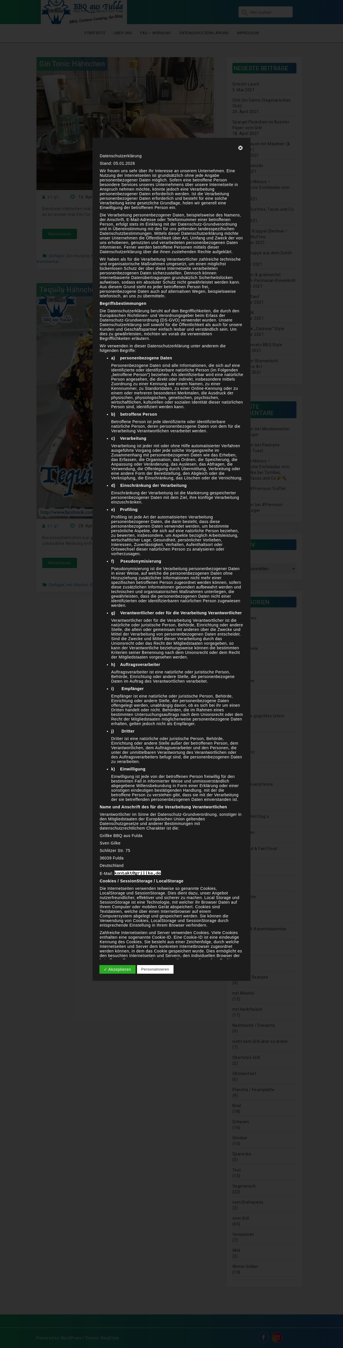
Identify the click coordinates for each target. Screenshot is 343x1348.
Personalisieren (155, 969)
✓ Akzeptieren (117, 969)
